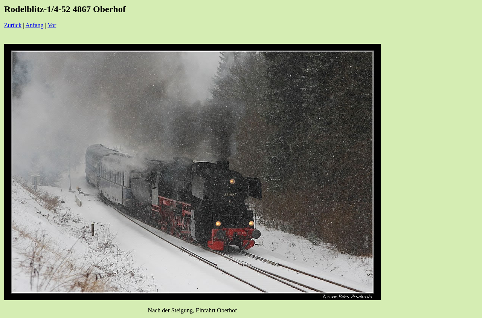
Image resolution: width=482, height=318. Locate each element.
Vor (51, 25)
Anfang (35, 25)
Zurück (12, 25)
